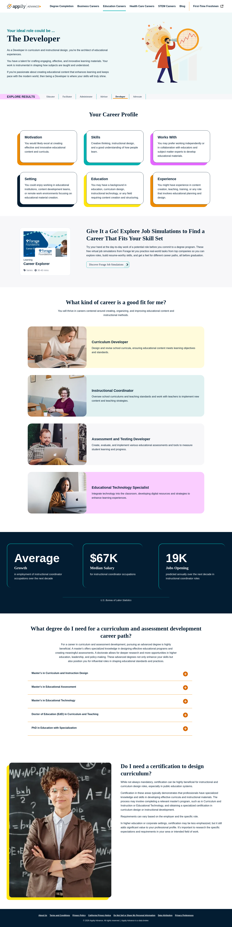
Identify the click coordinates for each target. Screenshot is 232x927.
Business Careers (88, 6)
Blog (182, 6)
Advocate (137, 96)
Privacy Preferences (184, 915)
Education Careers (114, 6)
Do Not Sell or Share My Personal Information (134, 915)
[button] (116, 674)
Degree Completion (62, 6)
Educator (51, 96)
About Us (43, 915)
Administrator (86, 96)
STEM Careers (167, 6)
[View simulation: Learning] (45, 251)
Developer (120, 96)
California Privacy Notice (99, 915)
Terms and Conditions (60, 915)
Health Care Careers (142, 6)
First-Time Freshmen (206, 6)
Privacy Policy (79, 915)
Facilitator (67, 96)
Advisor (104, 96)
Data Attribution (165, 915)
